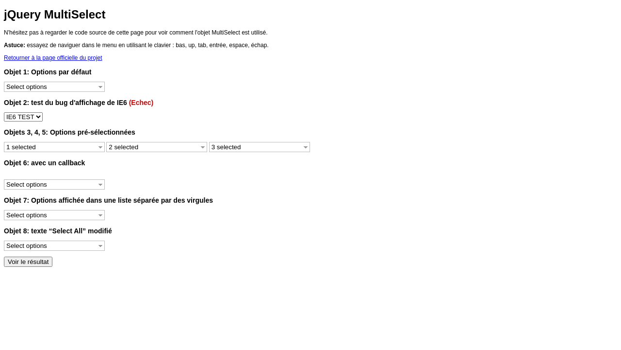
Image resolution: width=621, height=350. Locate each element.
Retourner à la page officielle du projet (53, 57)
